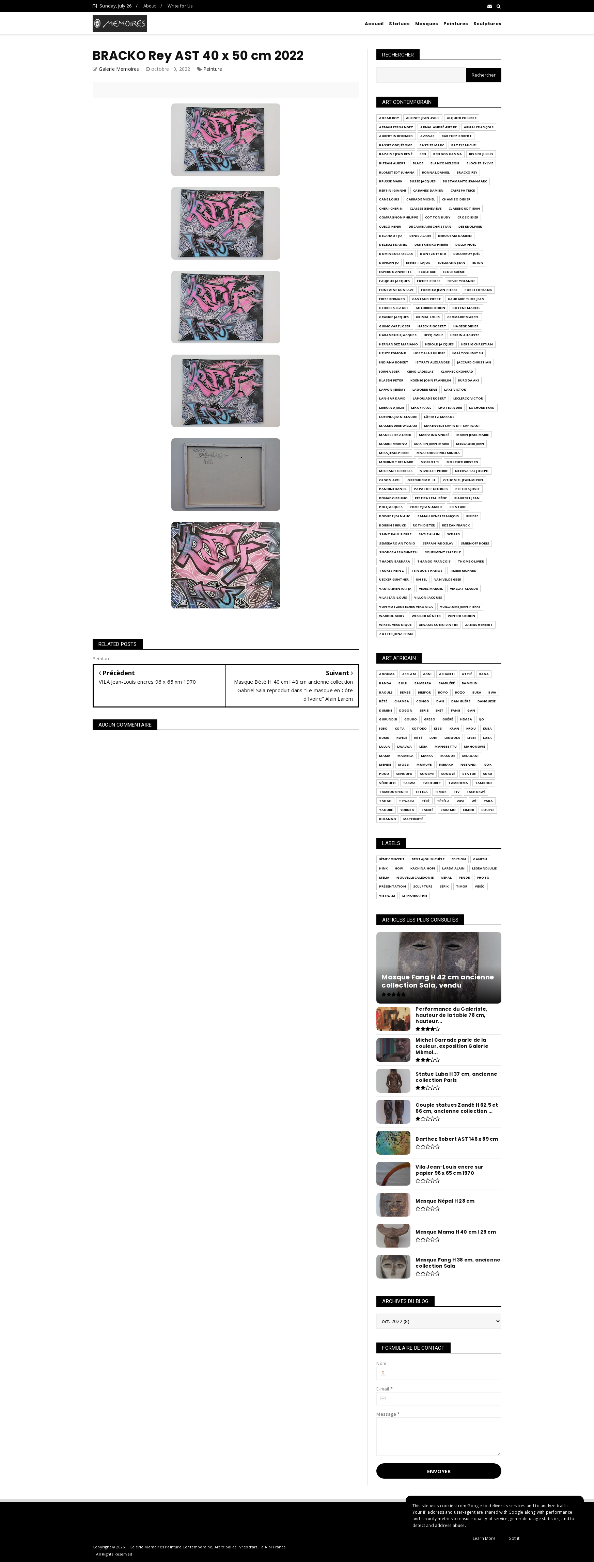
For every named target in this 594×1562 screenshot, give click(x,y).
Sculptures (487, 23)
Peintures (455, 23)
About (149, 6)
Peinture (212, 69)
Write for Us (180, 6)
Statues (399, 23)
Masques (426, 23)
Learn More (484, 1538)
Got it (514, 1538)
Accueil (374, 23)
